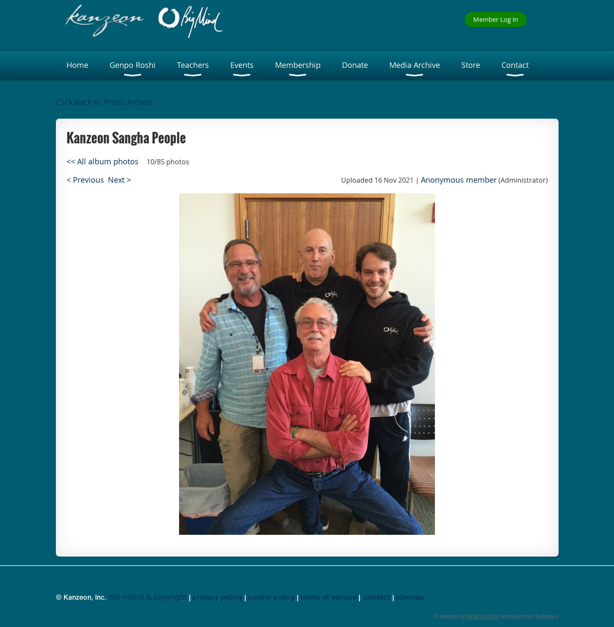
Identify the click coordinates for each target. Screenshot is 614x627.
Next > (119, 180)
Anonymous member (459, 180)
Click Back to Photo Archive (104, 102)
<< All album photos (103, 161)
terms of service (328, 596)
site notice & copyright (147, 597)
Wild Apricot (483, 616)
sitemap (410, 596)
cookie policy (271, 596)
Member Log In (495, 19)
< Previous (85, 180)
